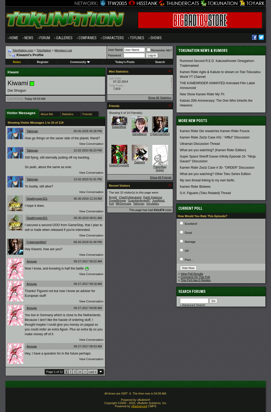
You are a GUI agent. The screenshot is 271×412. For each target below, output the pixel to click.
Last (93, 371)
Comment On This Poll (195, 277)
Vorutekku (152, 203)
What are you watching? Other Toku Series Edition (215, 174)
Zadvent (139, 162)
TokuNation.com (22, 50)
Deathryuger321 (36, 198)
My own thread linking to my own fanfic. (207, 180)
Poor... (189, 259)
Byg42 (113, 197)
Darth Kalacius (152, 197)
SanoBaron (139, 134)
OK (187, 250)
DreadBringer (117, 200)
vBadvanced (139, 406)
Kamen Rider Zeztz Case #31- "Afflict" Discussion (215, 137)
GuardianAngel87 (139, 200)
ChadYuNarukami (130, 197)
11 (80, 371)
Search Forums (192, 291)
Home (14, 38)
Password (114, 55)
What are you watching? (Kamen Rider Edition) (213, 150)
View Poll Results (192, 273)
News (28, 38)
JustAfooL (158, 200)
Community (80, 62)
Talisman (32, 131)
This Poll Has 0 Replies (196, 280)
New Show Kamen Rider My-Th (202, 94)
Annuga (31, 261)
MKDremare (123, 203)
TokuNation (44, 50)
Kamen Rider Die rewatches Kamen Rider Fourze (215, 131)
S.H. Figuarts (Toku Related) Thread (205, 193)
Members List (63, 50)
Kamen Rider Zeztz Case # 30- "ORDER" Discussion (217, 167)
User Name (115, 49)
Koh (111, 203)
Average (190, 241)
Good (188, 232)
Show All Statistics (159, 97)
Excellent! (191, 223)
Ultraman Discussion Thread (200, 144)
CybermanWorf (36, 242)
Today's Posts (124, 62)
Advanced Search (193, 305)
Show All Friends (161, 177)
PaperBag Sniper (159, 168)
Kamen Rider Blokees (195, 187)
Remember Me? (159, 50)
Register (42, 62)
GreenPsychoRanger (123, 165)
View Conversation (91, 143)
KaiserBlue (119, 126)
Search (160, 62)
